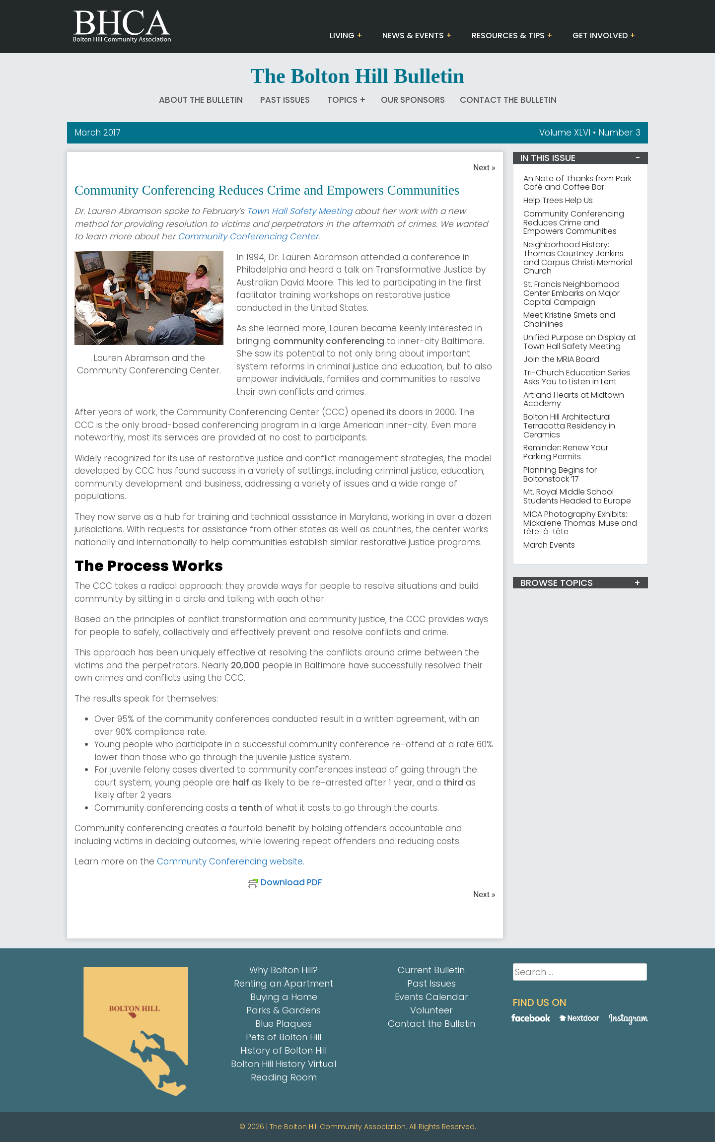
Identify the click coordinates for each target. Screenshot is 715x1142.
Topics (342, 100)
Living (342, 35)
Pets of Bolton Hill (283, 1037)
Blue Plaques (283, 1023)
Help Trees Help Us (558, 200)
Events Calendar (431, 997)
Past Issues (285, 100)
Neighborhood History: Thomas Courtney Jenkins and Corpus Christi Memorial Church (577, 258)
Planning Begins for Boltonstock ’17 (560, 474)
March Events (549, 545)
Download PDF (285, 882)
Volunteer (431, 1010)
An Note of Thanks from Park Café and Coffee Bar (577, 183)
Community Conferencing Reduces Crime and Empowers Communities (573, 222)
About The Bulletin (201, 100)
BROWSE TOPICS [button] (556, 582)
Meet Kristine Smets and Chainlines (569, 319)
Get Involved (600, 35)
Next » (484, 167)
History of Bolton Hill (283, 1050)
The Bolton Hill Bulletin (358, 76)
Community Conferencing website (230, 861)
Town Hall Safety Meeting (301, 211)
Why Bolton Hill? (283, 970)
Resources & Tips (508, 35)
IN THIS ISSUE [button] (547, 157)
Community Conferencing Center (248, 236)
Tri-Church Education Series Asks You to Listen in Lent (576, 377)
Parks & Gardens (283, 1010)
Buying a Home (283, 997)
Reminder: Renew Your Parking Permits (565, 452)
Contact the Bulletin (508, 100)
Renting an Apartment (283, 983)
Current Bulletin (431, 970)
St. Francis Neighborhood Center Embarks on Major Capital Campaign (571, 293)
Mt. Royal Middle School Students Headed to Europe (577, 496)
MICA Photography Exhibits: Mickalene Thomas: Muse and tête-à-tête (580, 523)
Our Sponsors (413, 100)
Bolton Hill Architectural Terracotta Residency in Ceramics (569, 425)
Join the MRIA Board (561, 359)
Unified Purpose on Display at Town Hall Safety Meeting (579, 342)
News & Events (413, 35)
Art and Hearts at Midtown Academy (573, 399)
